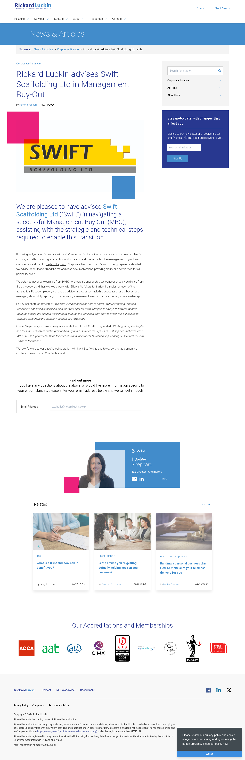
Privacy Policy (21, 705)
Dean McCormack (111, 584)
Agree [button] (209, 754)
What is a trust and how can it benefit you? (57, 565)
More (164, 478)
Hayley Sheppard (28, 104)
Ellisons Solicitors (81, 286)
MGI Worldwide (65, 690)
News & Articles (43, 49)
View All (206, 504)
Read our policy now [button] (215, 743)
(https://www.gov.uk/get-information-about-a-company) (66, 731)
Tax (39, 556)
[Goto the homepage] (32, 6)
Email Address (29, 406)
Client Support (107, 556)
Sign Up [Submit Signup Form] (177, 158)
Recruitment (87, 690)
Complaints (38, 705)
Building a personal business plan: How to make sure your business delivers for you (183, 568)
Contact (201, 8)
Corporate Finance (68, 49)
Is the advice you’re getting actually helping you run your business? (119, 567)
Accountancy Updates (173, 556)
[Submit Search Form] (219, 71)
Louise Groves (171, 584)
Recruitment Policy (59, 705)
